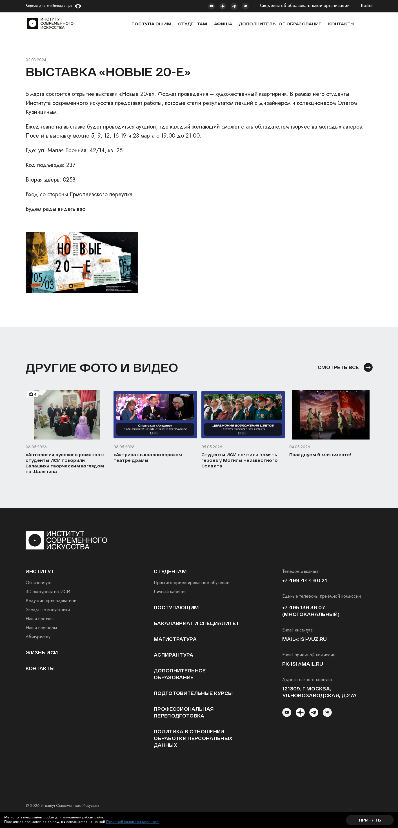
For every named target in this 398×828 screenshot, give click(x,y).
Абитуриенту (38, 636)
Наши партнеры (41, 627)
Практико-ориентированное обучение (191, 582)
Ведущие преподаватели (51, 600)
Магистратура (175, 639)
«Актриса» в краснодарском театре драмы (148, 457)
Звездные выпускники (48, 609)
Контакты (40, 668)
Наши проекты (40, 618)
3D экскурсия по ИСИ (48, 591)
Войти (367, 6)
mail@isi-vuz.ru (304, 639)
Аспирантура (174, 654)
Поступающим (151, 23)
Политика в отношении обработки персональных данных (193, 738)
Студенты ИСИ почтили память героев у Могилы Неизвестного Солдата (239, 460)
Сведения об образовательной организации (305, 6)
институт (40, 571)
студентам (170, 571)
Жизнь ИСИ (42, 652)
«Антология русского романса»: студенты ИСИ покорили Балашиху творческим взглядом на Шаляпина (65, 463)
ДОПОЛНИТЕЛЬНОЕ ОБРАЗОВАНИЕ (280, 23)
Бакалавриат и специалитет (196, 623)
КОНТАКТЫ (341, 23)
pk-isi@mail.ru (302, 663)
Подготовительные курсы (193, 693)
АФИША (223, 23)
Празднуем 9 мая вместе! (320, 454)
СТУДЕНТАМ (192, 23)
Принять (370, 820)
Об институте (39, 582)
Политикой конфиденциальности (132, 821)
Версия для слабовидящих (49, 5)
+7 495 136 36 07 (303, 607)
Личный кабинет (170, 591)
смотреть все (338, 367)
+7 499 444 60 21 (304, 580)
